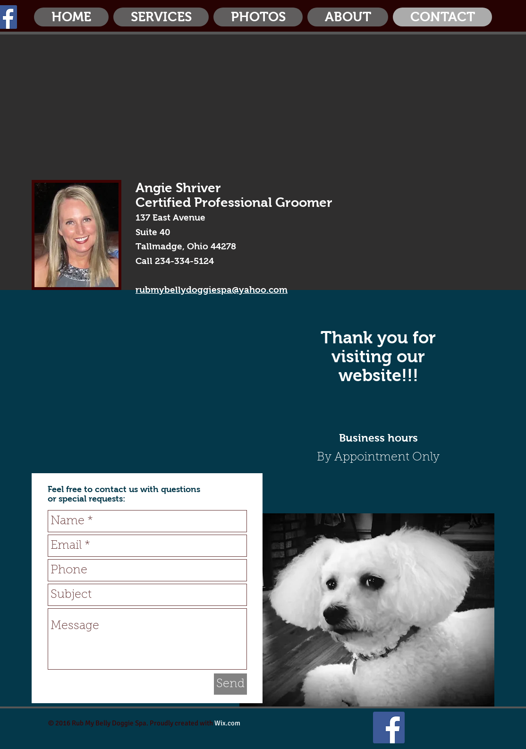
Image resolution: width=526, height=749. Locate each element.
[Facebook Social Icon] (389, 727)
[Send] (230, 684)
